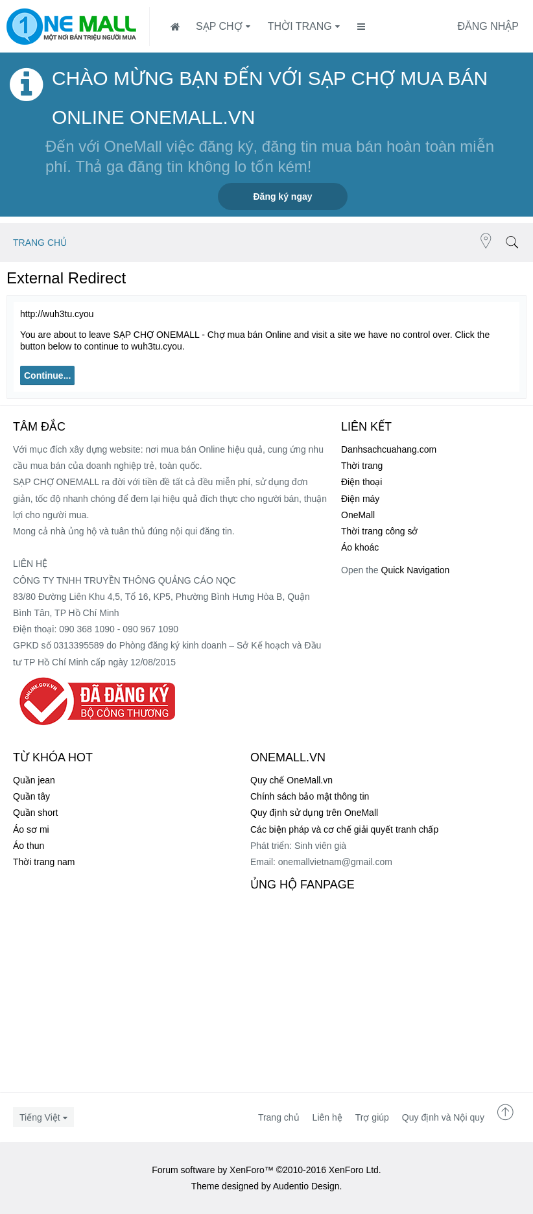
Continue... (47, 375)
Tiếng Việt (39, 1117)
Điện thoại (361, 482)
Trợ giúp (372, 1117)
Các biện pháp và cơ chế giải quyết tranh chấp (344, 829)
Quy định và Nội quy (443, 1117)
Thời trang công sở (379, 531)
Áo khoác (360, 547)
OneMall (358, 515)
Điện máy (360, 499)
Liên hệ (327, 1117)
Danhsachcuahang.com (388, 449)
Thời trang (300, 26)
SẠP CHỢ (219, 26)
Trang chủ (279, 1117)
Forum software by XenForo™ (266, 1170)
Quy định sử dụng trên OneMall (314, 812)
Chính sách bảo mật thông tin (309, 796)
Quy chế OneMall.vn (291, 780)
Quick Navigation (415, 570)
